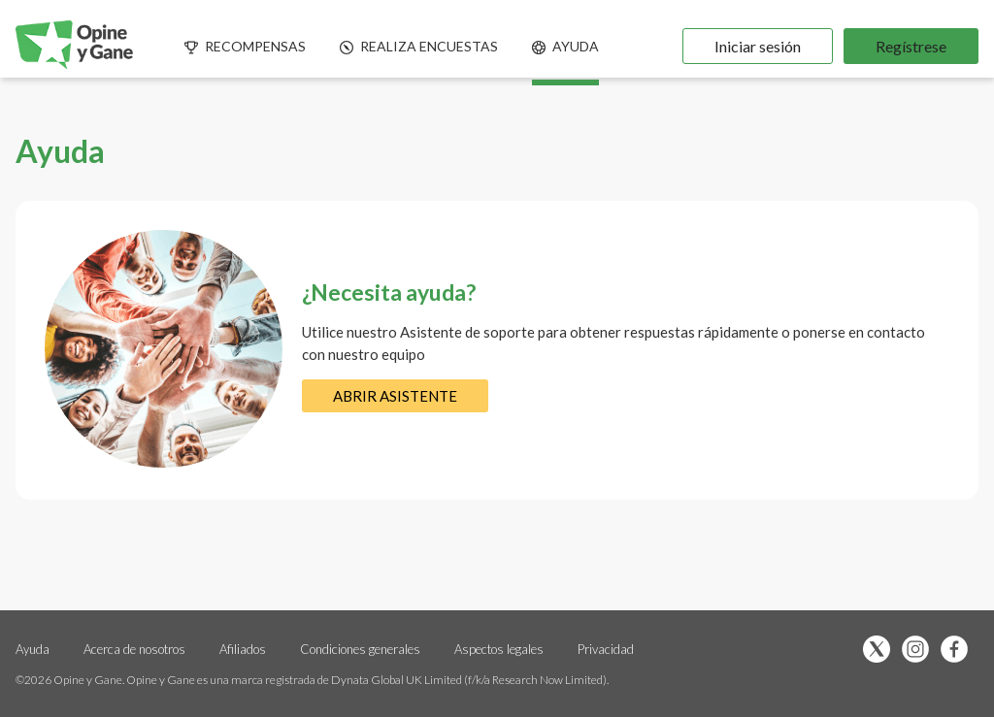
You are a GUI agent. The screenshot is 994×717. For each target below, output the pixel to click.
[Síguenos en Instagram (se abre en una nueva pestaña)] (920, 651)
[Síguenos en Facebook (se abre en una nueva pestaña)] (959, 651)
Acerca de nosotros (134, 649)
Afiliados (244, 649)
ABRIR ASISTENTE (395, 396)
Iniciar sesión (757, 46)
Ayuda (33, 649)
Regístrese (911, 46)
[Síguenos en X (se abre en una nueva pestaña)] (881, 651)
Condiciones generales (360, 649)
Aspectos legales (500, 649)
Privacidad (606, 649)
